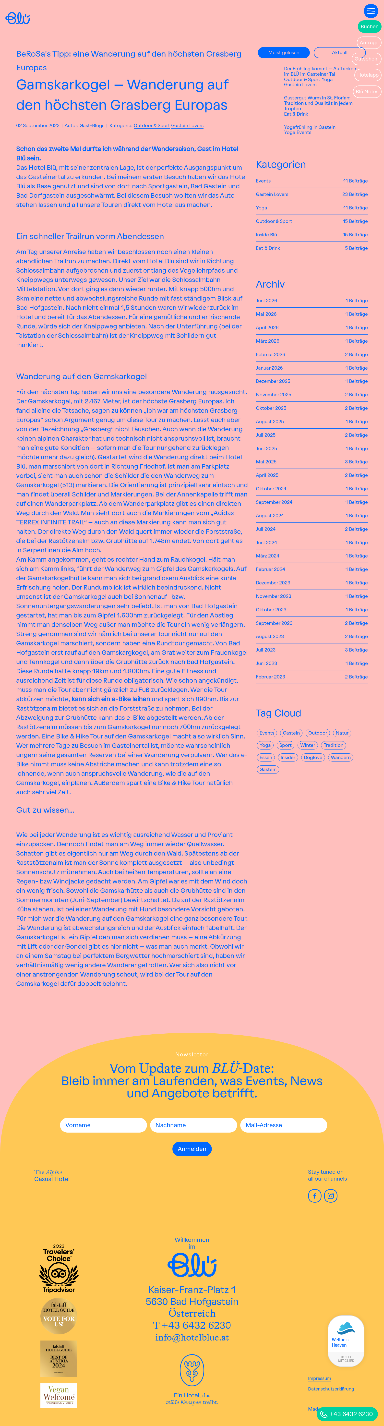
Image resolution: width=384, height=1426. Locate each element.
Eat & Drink (296, 114)
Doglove (313, 757)
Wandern (341, 757)
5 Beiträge (356, 248)
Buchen (370, 26)
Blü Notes (367, 92)
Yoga (327, 79)
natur (342, 733)
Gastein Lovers (187, 125)
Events (304, 132)
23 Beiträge (355, 194)
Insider (288, 757)
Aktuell (340, 52)
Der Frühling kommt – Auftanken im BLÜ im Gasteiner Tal (320, 71)
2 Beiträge (356, 354)
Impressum (319, 1378)
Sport (285, 745)
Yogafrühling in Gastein (310, 127)
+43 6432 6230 (351, 1414)
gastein (268, 769)
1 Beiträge (357, 300)
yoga (265, 745)
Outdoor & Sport (152, 125)
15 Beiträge (355, 221)
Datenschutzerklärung (331, 1389)
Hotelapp (368, 75)
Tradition (333, 745)
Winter (307, 745)
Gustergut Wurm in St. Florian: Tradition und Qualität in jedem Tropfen (318, 103)
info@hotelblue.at (192, 1337)
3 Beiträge (356, 462)
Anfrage (369, 43)
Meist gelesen (283, 52)
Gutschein (367, 59)
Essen (266, 757)
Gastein (291, 733)
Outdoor (317, 733)
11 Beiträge (355, 181)
